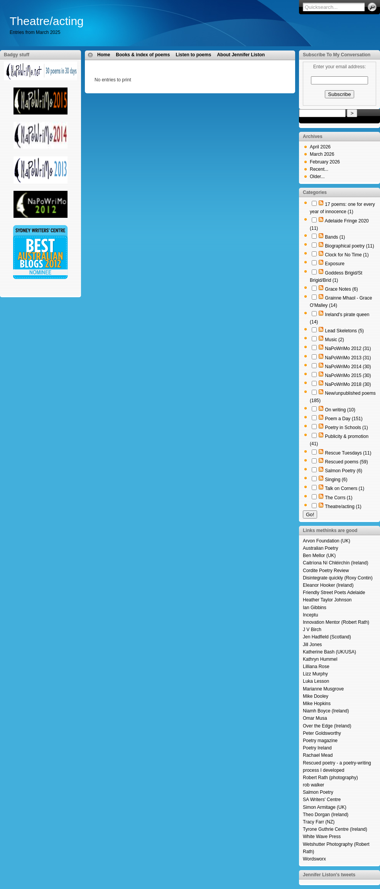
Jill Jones (312, 644)
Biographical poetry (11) (349, 246)
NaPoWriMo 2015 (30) (348, 375)
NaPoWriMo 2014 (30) (348, 366)
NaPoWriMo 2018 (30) (348, 384)
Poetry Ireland (317, 748)
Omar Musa (315, 718)
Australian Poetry (320, 548)
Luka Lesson (316, 681)
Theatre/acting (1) (343, 506)
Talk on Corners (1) (344, 488)
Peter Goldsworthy (322, 733)
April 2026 (320, 147)
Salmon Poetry (318, 792)
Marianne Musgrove (323, 689)
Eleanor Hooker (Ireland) (328, 585)
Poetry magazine (320, 740)
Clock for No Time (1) (346, 255)
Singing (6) (336, 479)
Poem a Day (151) (343, 418)
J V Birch (312, 629)
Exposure (335, 263)
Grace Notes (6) (341, 289)
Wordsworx (314, 859)
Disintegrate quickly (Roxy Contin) (338, 578)
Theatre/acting (47, 21)
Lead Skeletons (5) (344, 330)
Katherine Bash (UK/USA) (329, 652)
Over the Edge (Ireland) (327, 726)
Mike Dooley (315, 696)
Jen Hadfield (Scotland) (327, 637)
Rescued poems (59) (346, 462)
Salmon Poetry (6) (343, 470)
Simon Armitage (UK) (324, 807)
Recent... (319, 169)
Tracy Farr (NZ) (318, 822)
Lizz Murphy (315, 674)
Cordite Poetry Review (326, 570)
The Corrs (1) (338, 497)
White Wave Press (322, 836)
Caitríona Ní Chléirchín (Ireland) (335, 563)
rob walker (313, 785)
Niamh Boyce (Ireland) (326, 711)
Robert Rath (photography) (330, 777)
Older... (317, 176)
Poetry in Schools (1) (346, 427)
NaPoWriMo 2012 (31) (348, 348)
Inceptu (310, 615)
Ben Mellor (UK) (319, 555)
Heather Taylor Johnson (327, 600)
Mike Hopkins (317, 703)
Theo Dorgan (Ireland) (325, 814)
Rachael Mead (318, 755)
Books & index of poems (143, 54)
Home (103, 54)
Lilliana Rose (316, 666)
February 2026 (325, 162)
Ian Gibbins (314, 607)
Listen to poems (193, 54)
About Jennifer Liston (241, 54)
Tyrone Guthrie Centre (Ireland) (335, 829)
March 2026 (322, 154)
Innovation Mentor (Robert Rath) (336, 622)
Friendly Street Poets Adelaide (334, 592)
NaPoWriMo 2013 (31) (348, 357)
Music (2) (334, 339)
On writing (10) (340, 410)
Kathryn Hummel (320, 659)
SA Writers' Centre (322, 799)
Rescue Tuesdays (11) (348, 453)
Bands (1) (335, 237)
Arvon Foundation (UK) (326, 541)
